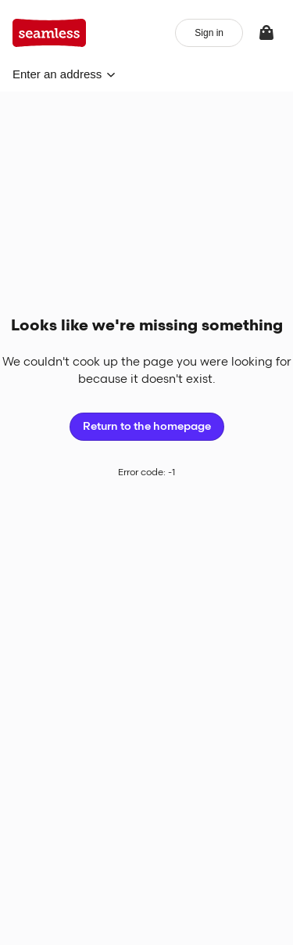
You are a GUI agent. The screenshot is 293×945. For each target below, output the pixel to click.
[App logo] (50, 33)
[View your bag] (266, 33)
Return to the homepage (147, 426)
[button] (64, 74)
